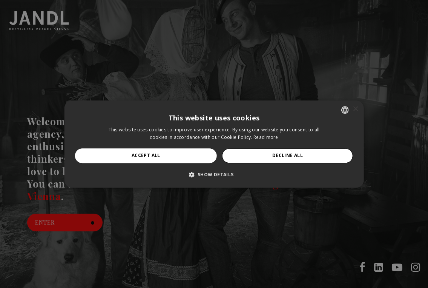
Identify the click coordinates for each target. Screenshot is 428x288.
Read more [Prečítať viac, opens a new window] (265, 137)
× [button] (355, 109)
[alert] (214, 144)
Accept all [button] (146, 155)
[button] (213, 174)
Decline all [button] (287, 155)
